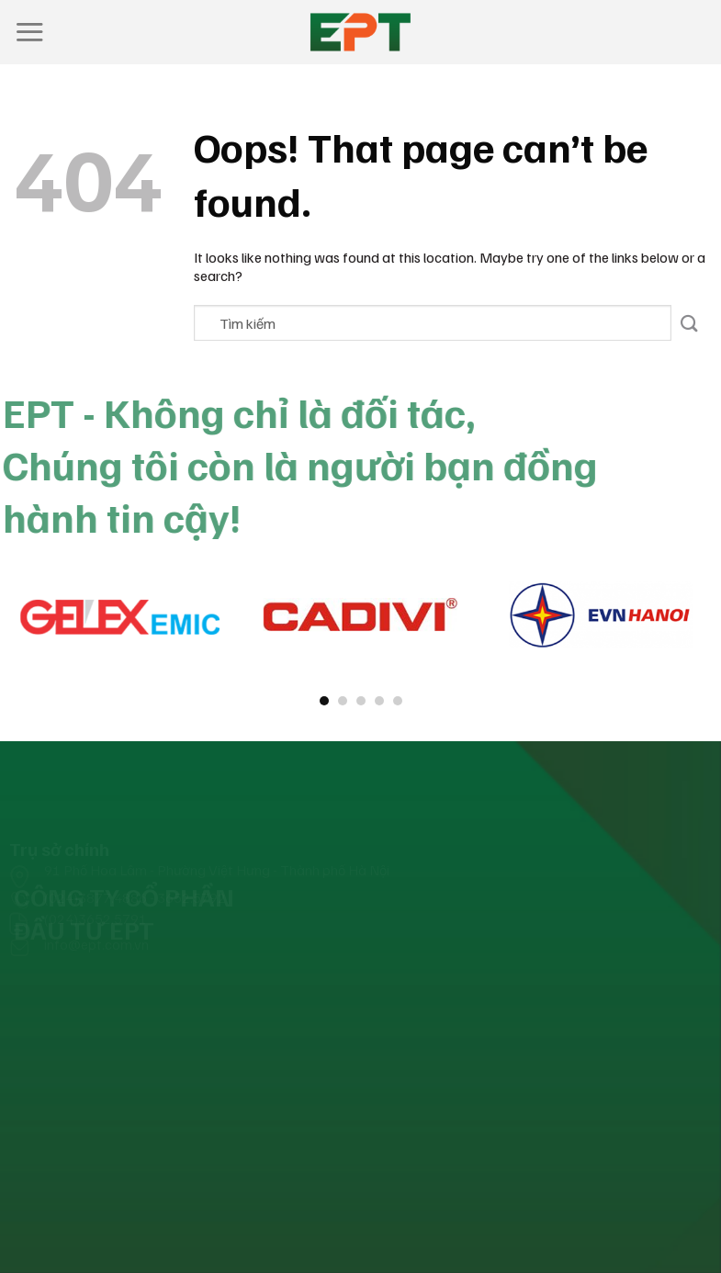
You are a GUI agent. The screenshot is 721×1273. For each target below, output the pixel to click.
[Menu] (29, 32)
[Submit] (689, 323)
